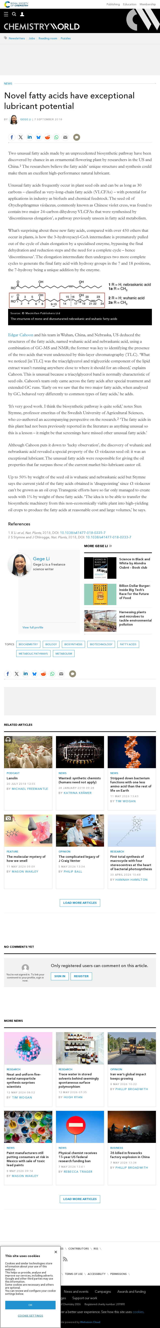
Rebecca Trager (78, 1171)
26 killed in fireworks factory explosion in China (130, 1155)
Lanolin (12, 778)
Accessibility (96, 1273)
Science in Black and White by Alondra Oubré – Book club (134, 563)
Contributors (78, 1248)
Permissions (118, 1273)
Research (117, 851)
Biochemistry (28, 644)
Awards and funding (131, 1292)
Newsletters (17, 38)
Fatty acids (128, 644)
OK (30, 1305)
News (8, 83)
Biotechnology (101, 644)
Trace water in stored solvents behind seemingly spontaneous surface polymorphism (79, 1080)
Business (116, 1147)
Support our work (84, 1298)
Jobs (32, 38)
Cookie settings (30, 1315)
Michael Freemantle (30, 789)
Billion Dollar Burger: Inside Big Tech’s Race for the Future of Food (134, 592)
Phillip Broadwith (132, 1089)
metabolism (64, 653)
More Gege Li (96, 546)
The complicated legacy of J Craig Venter (79, 859)
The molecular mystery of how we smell (26, 859)
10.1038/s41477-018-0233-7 (108, 537)
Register (81, 976)
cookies (138, 1312)
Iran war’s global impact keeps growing (128, 1076)
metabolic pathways (33, 653)
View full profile (33, 627)
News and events (76, 1292)
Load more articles (80, 903)
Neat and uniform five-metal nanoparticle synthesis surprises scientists (24, 1080)
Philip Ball (73, 871)
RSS (96, 1248)
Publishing (113, 4)
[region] (30, 1287)
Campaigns (103, 1292)
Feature (12, 851)
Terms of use (74, 1273)
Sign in (59, 976)
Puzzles (66, 38)
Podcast (13, 773)
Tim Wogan (126, 801)
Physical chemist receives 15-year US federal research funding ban (78, 1157)
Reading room (48, 38)
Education (129, 4)
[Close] (55, 1251)
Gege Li (25, 119)
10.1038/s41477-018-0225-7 (83, 533)
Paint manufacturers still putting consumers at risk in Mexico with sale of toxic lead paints (28, 1159)
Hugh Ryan (73, 1097)
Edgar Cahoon (20, 335)
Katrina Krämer (78, 793)
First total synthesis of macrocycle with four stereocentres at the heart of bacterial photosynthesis (131, 863)
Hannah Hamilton (132, 879)
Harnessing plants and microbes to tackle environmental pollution (135, 618)
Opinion (64, 851)
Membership (148, 4)
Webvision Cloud (90, 1322)
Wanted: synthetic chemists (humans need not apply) (80, 780)
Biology (51, 644)
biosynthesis (73, 644)
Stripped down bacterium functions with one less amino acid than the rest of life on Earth (130, 784)
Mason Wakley (25, 871)
